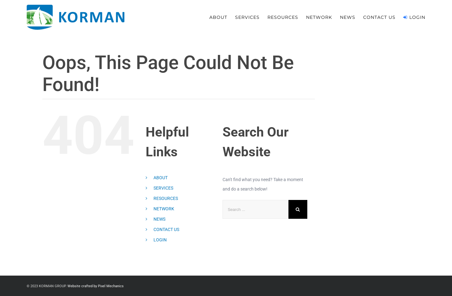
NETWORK (163, 208)
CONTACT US (166, 229)
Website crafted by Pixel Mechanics (95, 286)
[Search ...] (255, 209)
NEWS (159, 219)
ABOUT (160, 177)
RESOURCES (165, 198)
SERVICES (163, 188)
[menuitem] (222, 17)
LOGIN (160, 239)
